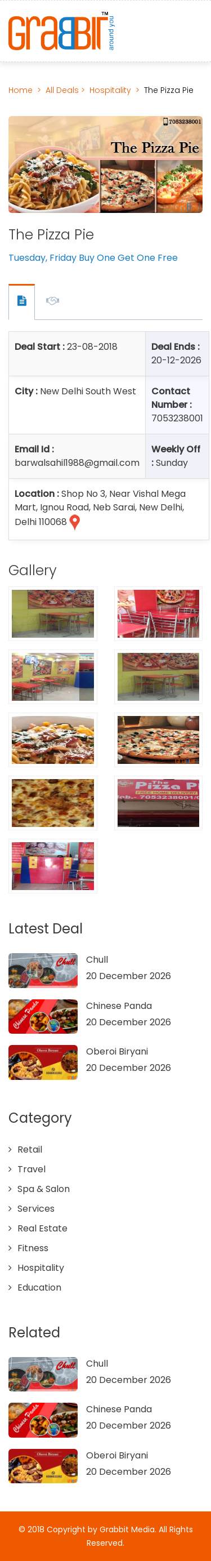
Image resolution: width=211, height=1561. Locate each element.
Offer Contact (21, 302)
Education (39, 1287)
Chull (97, 959)
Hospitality (110, 90)
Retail (29, 1149)
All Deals (63, 90)
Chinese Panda (119, 1005)
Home (20, 90)
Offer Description (52, 302)
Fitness (32, 1248)
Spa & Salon (43, 1188)
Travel (31, 1169)
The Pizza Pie (169, 90)
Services (36, 1208)
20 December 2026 (128, 975)
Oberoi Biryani (117, 1051)
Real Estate (42, 1228)
